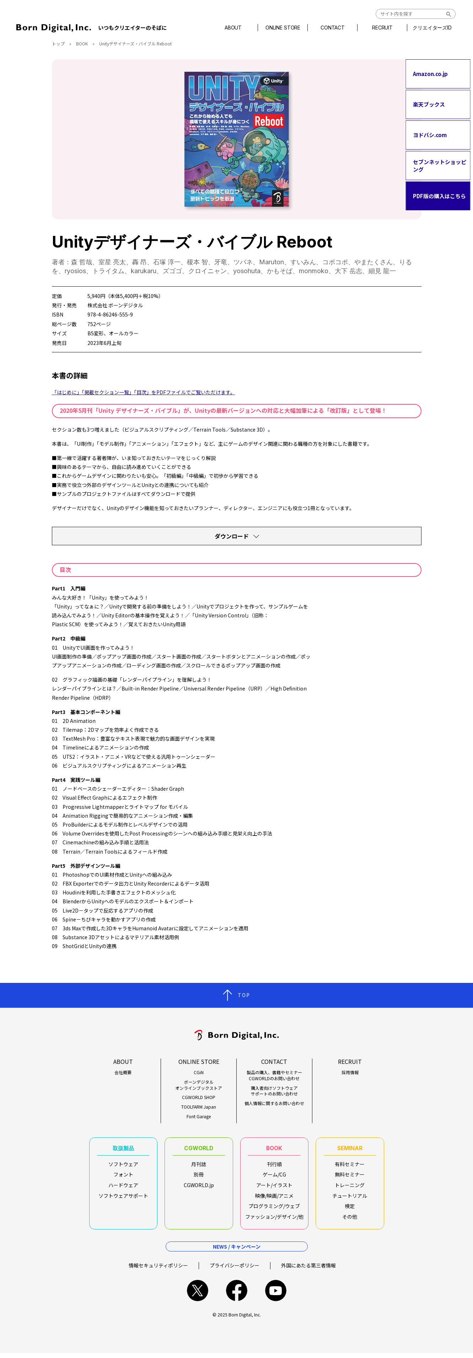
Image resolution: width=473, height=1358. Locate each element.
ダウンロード (232, 536)
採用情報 (350, 1072)
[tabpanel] (236, 139)
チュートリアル (349, 1198)
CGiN (199, 1072)
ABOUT (232, 27)
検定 (350, 1208)
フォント (123, 1176)
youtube (275, 1295)
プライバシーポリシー (234, 1269)
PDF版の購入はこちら (439, 196)
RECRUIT (382, 27)
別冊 (199, 1176)
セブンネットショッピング (439, 165)
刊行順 (274, 1166)
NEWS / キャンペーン (236, 1251)
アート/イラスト (274, 1187)
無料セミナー (350, 1176)
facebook (236, 1295)
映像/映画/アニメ (274, 1198)
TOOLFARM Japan (198, 1107)
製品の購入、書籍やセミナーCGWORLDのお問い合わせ (274, 1075)
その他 (349, 1219)
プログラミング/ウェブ (274, 1208)
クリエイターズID (432, 27)
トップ (58, 43)
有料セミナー (350, 1166)
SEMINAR (350, 1149)
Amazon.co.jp (430, 73)
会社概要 (122, 1072)
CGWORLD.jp (199, 1187)
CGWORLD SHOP (198, 1097)
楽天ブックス (429, 104)
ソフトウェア (123, 1166)
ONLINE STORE (282, 27)
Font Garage (199, 1116)
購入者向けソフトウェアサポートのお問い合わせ (274, 1091)
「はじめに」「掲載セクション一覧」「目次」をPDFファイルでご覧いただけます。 (143, 392)
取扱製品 (123, 1149)
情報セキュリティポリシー (158, 1269)
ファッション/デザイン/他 (274, 1219)
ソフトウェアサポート (123, 1198)
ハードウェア (123, 1187)
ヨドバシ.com (430, 135)
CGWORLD (199, 1149)
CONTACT (332, 27)
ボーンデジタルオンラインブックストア (198, 1085)
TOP (244, 995)
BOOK (82, 43)
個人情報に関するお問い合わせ (274, 1103)
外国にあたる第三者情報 (308, 1269)
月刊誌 (198, 1166)
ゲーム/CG (274, 1176)
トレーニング (350, 1187)
